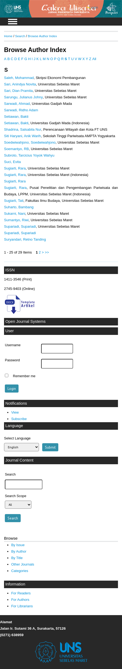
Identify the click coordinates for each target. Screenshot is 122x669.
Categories (19, 571)
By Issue (18, 545)
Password (12, 360)
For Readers (21, 593)
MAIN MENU (12, 21)
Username (12, 345)
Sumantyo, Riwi (16, 220)
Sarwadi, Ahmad (17, 104)
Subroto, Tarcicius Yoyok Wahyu (29, 155)
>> (47, 252)
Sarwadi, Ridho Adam (21, 110)
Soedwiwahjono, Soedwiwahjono (30, 142)
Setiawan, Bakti (16, 117)
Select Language (17, 438)
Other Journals (22, 564)
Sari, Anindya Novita (20, 84)
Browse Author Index (42, 36)
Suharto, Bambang (19, 207)
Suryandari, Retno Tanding (25, 239)
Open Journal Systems (25, 321)
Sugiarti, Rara (15, 168)
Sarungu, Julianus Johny (23, 97)
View (15, 412)
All (94, 59)
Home (8, 36)
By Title (17, 558)
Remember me (24, 376)
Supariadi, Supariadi (20, 226)
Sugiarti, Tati (13, 201)
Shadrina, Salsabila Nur (22, 129)
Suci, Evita (12, 162)
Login (93, 7)
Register (110, 7)
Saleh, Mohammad (19, 78)
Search (20, 36)
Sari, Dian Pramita (18, 91)
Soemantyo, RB (16, 149)
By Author (19, 551)
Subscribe (19, 419)
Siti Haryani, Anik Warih (22, 136)
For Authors (20, 600)
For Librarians (22, 606)
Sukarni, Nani (14, 214)
